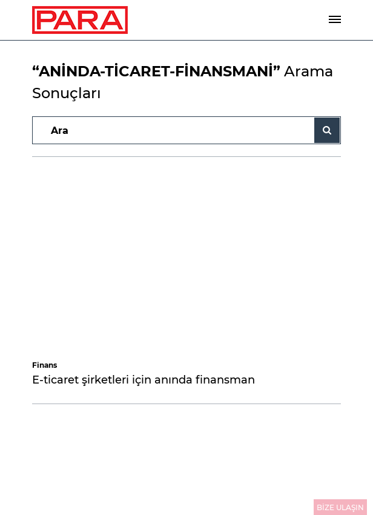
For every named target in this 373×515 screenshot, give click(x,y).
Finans (44, 365)
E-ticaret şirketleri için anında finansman (143, 380)
